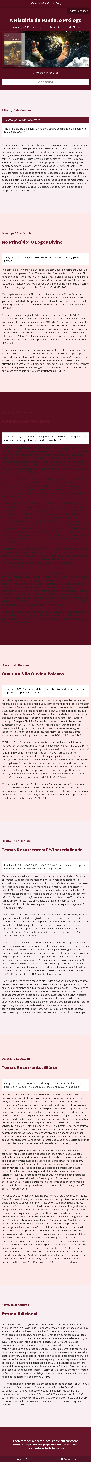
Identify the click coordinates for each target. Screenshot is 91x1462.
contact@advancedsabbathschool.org (45, 1448)
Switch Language (78, 10)
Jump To (23, 1459)
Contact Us (68, 1459)
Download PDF (45, 81)
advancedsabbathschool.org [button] (45, 3)
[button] (45, 3)
